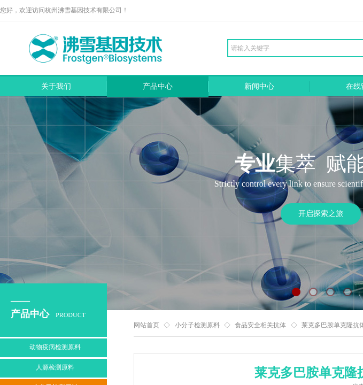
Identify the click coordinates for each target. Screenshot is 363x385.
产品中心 (158, 86)
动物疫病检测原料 (55, 347)
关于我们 (56, 86)
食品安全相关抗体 (260, 325)
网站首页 (146, 325)
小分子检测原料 (197, 325)
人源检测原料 (55, 367)
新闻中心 (259, 86)
